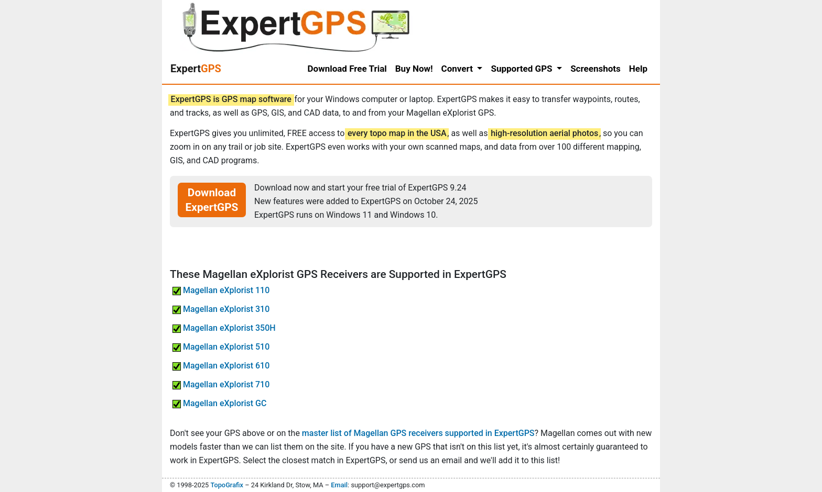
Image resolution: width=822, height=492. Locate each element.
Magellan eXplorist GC (219, 403)
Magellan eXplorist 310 (220, 309)
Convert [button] (458, 68)
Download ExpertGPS (212, 200)
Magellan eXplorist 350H (224, 328)
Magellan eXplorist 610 (220, 366)
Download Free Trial (347, 68)
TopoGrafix (226, 485)
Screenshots (595, 68)
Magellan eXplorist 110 (220, 290)
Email (339, 485)
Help (638, 68)
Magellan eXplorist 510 (220, 347)
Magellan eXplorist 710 (220, 384)
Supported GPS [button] (522, 68)
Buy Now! (414, 68)
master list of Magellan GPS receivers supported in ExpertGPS (418, 433)
